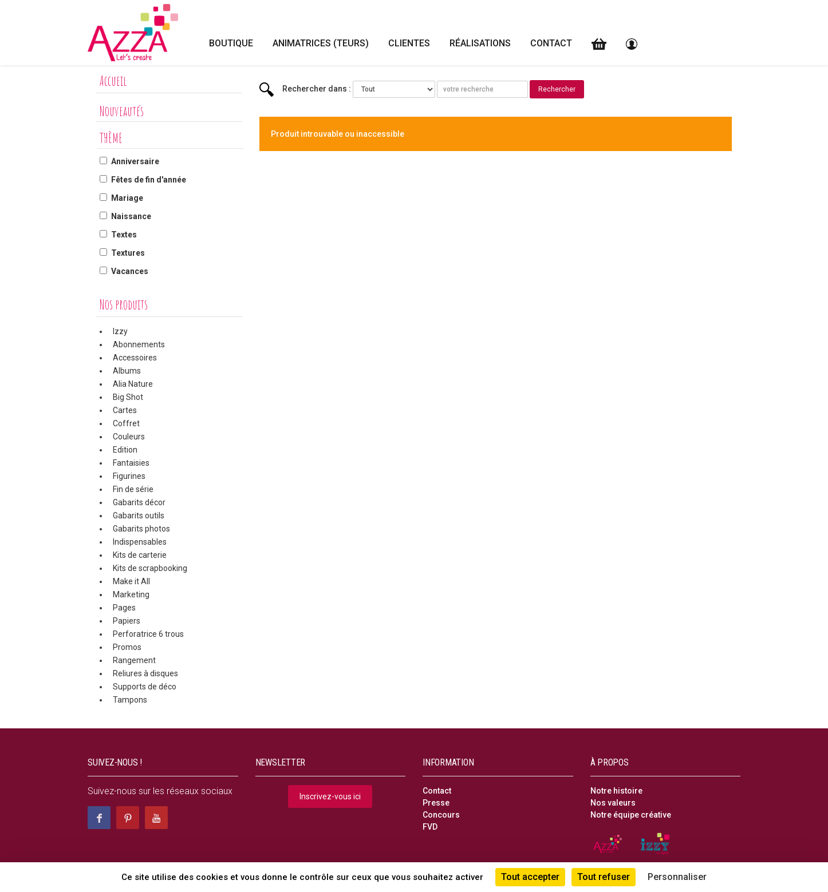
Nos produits (124, 304)
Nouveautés (122, 111)
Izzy (120, 331)
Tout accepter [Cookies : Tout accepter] (530, 876)
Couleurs (129, 436)
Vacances (129, 271)
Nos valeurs (613, 802)
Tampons (130, 699)
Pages (124, 607)
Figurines (129, 476)
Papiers (126, 620)
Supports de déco (144, 686)
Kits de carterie (140, 555)
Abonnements (139, 344)
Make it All (131, 581)
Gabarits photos (141, 528)
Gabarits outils (138, 515)
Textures (128, 252)
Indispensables (140, 541)
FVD (430, 826)
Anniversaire (135, 161)
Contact (551, 43)
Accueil (113, 80)
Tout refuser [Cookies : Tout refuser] (603, 876)
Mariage (127, 198)
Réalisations (480, 43)
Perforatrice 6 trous (148, 634)
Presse (436, 802)
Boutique (231, 43)
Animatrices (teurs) (321, 43)
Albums (127, 370)
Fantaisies (131, 462)
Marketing (131, 594)
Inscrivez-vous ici (330, 796)
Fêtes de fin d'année (148, 179)
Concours (441, 814)
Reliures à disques (145, 673)
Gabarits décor (139, 502)
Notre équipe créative (630, 814)
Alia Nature (133, 383)
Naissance (131, 216)
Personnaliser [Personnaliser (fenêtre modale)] (677, 876)
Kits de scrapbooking (150, 568)
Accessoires (135, 357)
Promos (127, 647)
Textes (124, 234)
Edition (125, 449)
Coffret (126, 423)
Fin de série (133, 489)
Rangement (134, 660)
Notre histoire (616, 790)
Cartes (125, 410)
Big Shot (128, 397)
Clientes (409, 43)
